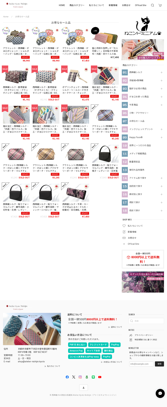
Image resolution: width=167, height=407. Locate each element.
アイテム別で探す (138, 178)
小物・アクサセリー (139, 113)
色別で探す (134, 210)
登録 (159, 364)
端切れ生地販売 (136, 170)
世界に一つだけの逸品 (140, 145)
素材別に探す (135, 194)
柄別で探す (134, 202)
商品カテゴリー (77, 5)
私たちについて (96, 5)
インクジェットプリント (141, 129)
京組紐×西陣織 (136, 80)
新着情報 (113, 5)
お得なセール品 (136, 121)
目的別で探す (135, 186)
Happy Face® (136, 137)
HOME (62, 5)
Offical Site (140, 5)
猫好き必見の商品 (138, 88)
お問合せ (126, 5)
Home (5, 17)
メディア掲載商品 (138, 153)
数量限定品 (134, 162)
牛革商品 (133, 105)
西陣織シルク (135, 72)
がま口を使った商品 (139, 96)
